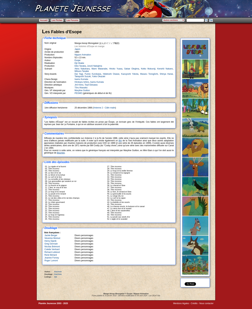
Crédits (194, 303)
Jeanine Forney (51, 258)
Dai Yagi (79, 74)
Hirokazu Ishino (82, 82)
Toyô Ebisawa (91, 85)
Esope (77, 60)
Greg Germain (51, 244)
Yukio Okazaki (98, 76)
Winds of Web (179, 306)
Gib (55, 277)
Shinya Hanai (166, 74)
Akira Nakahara (82, 69)
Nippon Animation (83, 55)
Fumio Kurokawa (93, 74)
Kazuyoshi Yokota (129, 74)
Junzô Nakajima (94, 66)
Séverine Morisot (52, 238)
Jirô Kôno (79, 85)
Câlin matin (110, 107)
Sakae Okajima (131, 69)
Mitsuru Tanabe (82, 71)
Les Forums (72, 20)
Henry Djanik (50, 241)
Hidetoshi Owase (111, 74)
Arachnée (58, 272)
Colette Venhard (51, 249)
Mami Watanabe (99, 69)
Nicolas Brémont (52, 246)
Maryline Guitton (82, 90)
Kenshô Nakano (165, 69)
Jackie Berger (50, 235)
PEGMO (79, 93)
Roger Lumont (51, 260)
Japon (77, 49)
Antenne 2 (98, 107)
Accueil (44, 20)
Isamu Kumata (81, 79)
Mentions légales (181, 303)
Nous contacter (206, 303)
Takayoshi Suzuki (83, 76)
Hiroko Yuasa (115, 69)
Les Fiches (57, 20)
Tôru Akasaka (81, 87)
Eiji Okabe (79, 63)
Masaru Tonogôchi (149, 74)
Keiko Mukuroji (148, 69)
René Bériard (50, 255)
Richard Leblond (52, 252)
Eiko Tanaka (80, 66)
